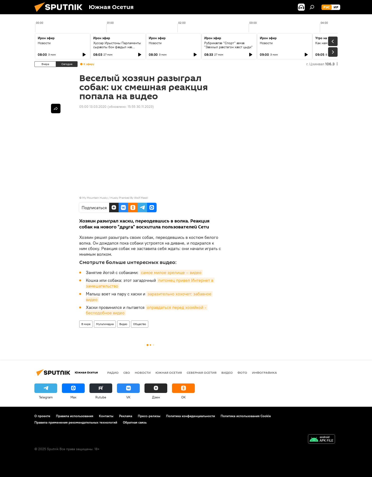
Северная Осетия (202, 372)
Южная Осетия (168, 372)
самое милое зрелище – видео (171, 272)
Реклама (125, 416)
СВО (126, 372)
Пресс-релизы (149, 416)
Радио (113, 372)
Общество (139, 324)
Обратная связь (135, 422)
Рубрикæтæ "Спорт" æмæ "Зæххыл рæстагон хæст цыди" (228, 45)
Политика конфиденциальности (190, 416)
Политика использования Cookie (246, 416)
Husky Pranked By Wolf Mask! (129, 197)
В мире (85, 324)
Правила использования (74, 416)
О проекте (42, 416)
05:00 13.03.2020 (93, 106)
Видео (123, 324)
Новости (44, 43)
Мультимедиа (105, 324)
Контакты (106, 416)
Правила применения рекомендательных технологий (75, 422)
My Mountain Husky (95, 197)
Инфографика (264, 372)
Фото (242, 372)
